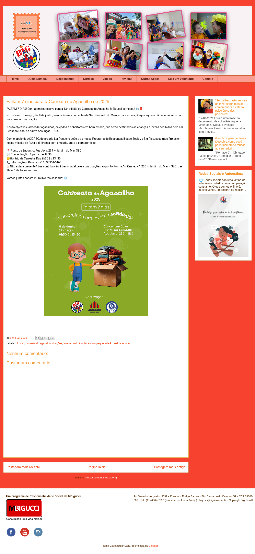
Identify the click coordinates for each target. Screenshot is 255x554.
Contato (207, 78)
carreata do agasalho (38, 343)
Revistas (126, 78)
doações (57, 343)
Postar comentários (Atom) (101, 477)
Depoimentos (65, 78)
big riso (20, 343)
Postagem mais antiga (169, 467)
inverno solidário (73, 343)
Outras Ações (150, 78)
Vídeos (107, 78)
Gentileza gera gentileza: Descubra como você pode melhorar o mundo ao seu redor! (231, 143)
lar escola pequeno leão (98, 343)
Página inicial (97, 467)
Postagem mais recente (23, 467)
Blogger (153, 545)
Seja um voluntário (181, 78)
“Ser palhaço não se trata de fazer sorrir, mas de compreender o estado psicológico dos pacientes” (231, 107)
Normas (88, 78)
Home (15, 78)
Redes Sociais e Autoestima (220, 173)
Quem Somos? (37, 78)
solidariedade (122, 343)
